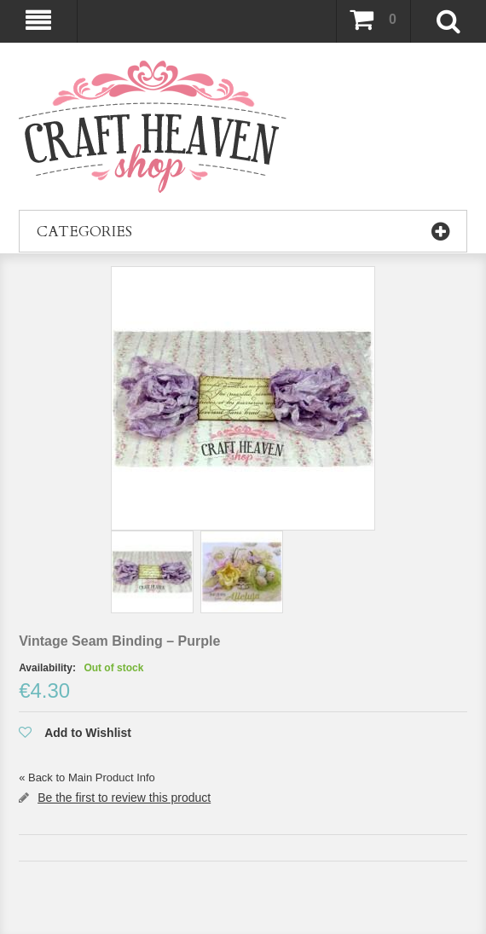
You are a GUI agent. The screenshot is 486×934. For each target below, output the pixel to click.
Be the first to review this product (124, 797)
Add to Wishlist (87, 733)
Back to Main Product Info (87, 777)
